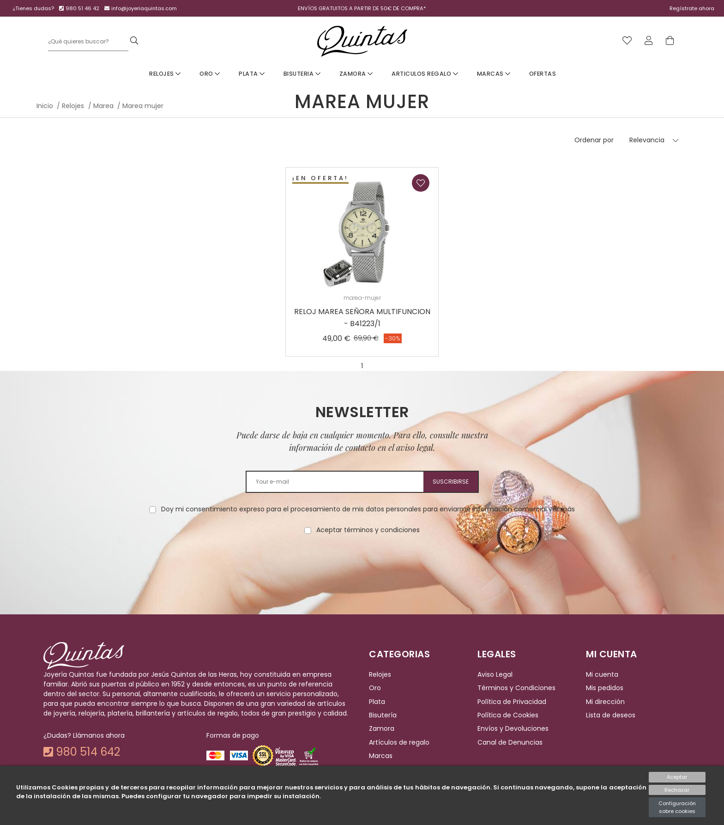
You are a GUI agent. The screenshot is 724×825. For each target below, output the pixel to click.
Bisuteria (302, 74)
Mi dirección (605, 701)
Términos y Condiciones (516, 688)
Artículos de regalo (399, 742)
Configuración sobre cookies (677, 807)
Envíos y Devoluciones (513, 729)
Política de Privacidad (511, 701)
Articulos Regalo (425, 74)
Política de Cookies (507, 715)
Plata (252, 74)
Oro (209, 74)
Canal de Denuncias (510, 742)
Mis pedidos (604, 688)
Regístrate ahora (692, 8)
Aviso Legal (495, 674)
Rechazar (676, 790)
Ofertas (542, 74)
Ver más (561, 509)
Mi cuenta (602, 674)
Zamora (356, 74)
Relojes (165, 74)
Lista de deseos (610, 715)
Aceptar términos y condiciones (368, 529)
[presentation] (362, 564)
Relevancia (646, 140)
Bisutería (383, 715)
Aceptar (677, 777)
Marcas (494, 74)
